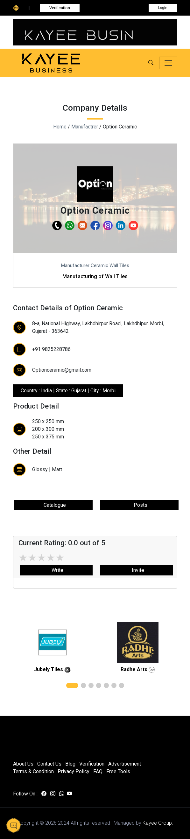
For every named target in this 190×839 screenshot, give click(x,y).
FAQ (97, 771)
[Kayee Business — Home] (61, 63)
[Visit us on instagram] (52, 794)
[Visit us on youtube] (69, 794)
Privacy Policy (73, 771)
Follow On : (25, 794)
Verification (59, 7)
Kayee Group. (158, 823)
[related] (52, 642)
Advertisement (124, 764)
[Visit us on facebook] (43, 794)
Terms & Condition (33, 771)
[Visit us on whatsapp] (61, 794)
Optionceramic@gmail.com (61, 370)
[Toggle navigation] (168, 63)
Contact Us (49, 764)
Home (60, 127)
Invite (136, 570)
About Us (23, 764)
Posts (139, 505)
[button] (150, 63)
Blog (70, 764)
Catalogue (53, 505)
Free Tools (118, 771)
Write (56, 570)
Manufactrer (84, 127)
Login (162, 8)
